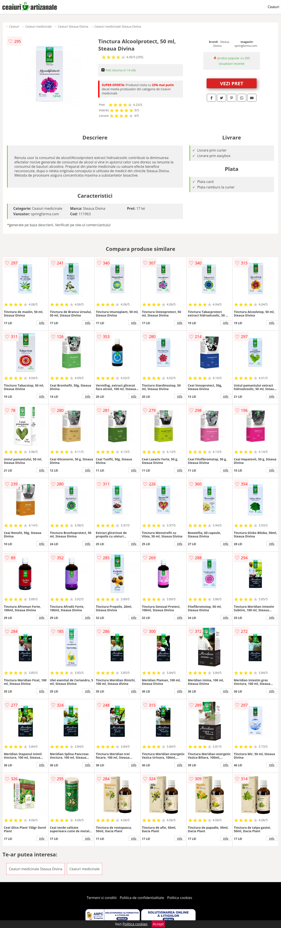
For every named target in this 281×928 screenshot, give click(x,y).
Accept (158, 924)
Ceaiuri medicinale (38, 26)
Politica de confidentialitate (142, 897)
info (41, 323)
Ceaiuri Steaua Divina (73, 26)
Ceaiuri (273, 6)
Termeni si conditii (102, 897)
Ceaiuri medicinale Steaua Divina (117, 26)
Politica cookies (179, 897)
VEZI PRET (231, 83)
